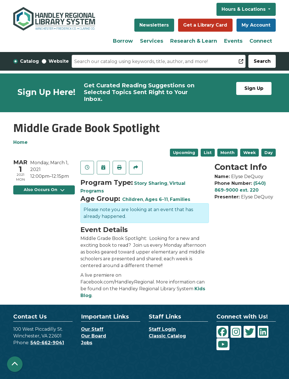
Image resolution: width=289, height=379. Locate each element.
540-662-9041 (47, 342)
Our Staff (92, 329)
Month (227, 152)
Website (59, 61)
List (208, 152)
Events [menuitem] (233, 41)
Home (20, 142)
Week (249, 152)
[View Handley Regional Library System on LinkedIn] (263, 332)
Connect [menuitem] (260, 41)
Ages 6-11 (156, 199)
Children (132, 199)
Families (180, 199)
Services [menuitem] (151, 41)
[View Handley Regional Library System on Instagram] (236, 332)
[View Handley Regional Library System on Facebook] (222, 332)
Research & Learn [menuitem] (193, 41)
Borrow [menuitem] (123, 41)
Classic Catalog (167, 336)
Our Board (93, 336)
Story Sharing (150, 183)
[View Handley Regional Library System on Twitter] (249, 332)
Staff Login (162, 329)
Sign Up (253, 88)
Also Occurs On (44, 189)
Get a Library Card (205, 25)
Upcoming (184, 152)
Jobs (86, 342)
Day (268, 152)
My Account (256, 25)
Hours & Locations (244, 9)
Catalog (29, 61)
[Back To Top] (15, 364)
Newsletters (154, 25)
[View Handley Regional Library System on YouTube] (222, 344)
